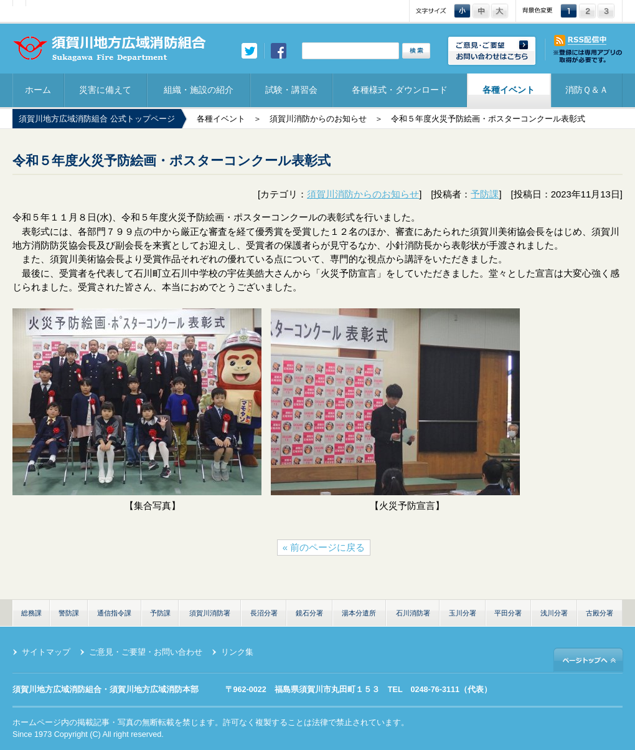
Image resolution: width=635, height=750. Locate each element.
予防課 (485, 194)
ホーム (38, 90)
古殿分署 (599, 613)
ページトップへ (588, 659)
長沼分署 (264, 613)
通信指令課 (114, 613)
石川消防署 (413, 613)
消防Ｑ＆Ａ (586, 90)
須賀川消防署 (209, 613)
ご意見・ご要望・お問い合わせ (145, 652)
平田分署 (508, 613)
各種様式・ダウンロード (400, 90)
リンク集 (237, 652)
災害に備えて (105, 90)
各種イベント (508, 90)
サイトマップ (46, 652)
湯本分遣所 (359, 613)
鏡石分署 (309, 613)
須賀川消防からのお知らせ (318, 119)
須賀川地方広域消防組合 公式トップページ (97, 119)
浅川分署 (554, 613)
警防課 (69, 613)
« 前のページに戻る (324, 548)
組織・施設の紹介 (198, 90)
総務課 (31, 613)
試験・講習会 (291, 90)
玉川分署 (462, 613)
